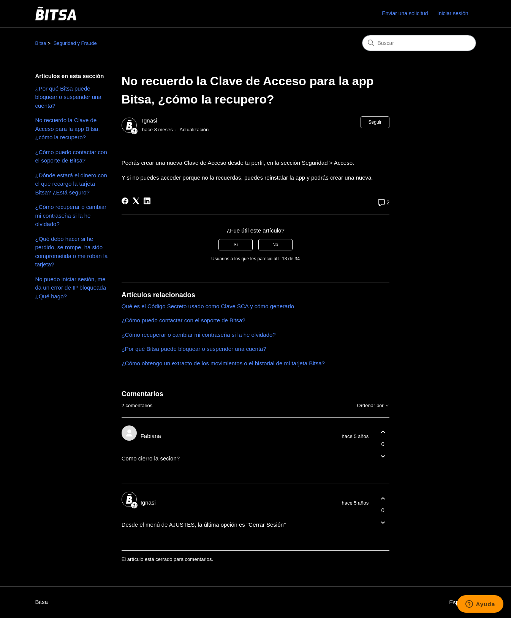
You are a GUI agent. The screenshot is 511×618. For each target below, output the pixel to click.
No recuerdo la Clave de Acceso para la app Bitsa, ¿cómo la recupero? (67, 128)
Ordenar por (373, 405)
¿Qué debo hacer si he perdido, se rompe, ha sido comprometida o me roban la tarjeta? (71, 252)
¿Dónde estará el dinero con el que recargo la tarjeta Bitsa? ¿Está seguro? (71, 184)
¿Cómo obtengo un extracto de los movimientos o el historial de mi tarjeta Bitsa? (223, 363)
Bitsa (40, 43)
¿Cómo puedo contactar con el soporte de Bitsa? (71, 156)
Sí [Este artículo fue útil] (236, 244)
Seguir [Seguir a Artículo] (375, 122)
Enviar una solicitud (405, 13)
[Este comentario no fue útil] (382, 456)
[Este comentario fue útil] (382, 432)
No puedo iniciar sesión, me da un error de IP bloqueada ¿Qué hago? (70, 287)
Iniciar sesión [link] (452, 13)
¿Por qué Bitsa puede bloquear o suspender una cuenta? (68, 97)
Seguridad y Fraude (75, 43)
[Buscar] (419, 43)
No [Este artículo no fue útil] (275, 244)
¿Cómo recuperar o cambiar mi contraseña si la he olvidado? (71, 215)
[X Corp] (136, 201)
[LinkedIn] (147, 201)
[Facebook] (125, 201)
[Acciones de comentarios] (382, 469)
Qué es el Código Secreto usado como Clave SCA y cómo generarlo (208, 306)
